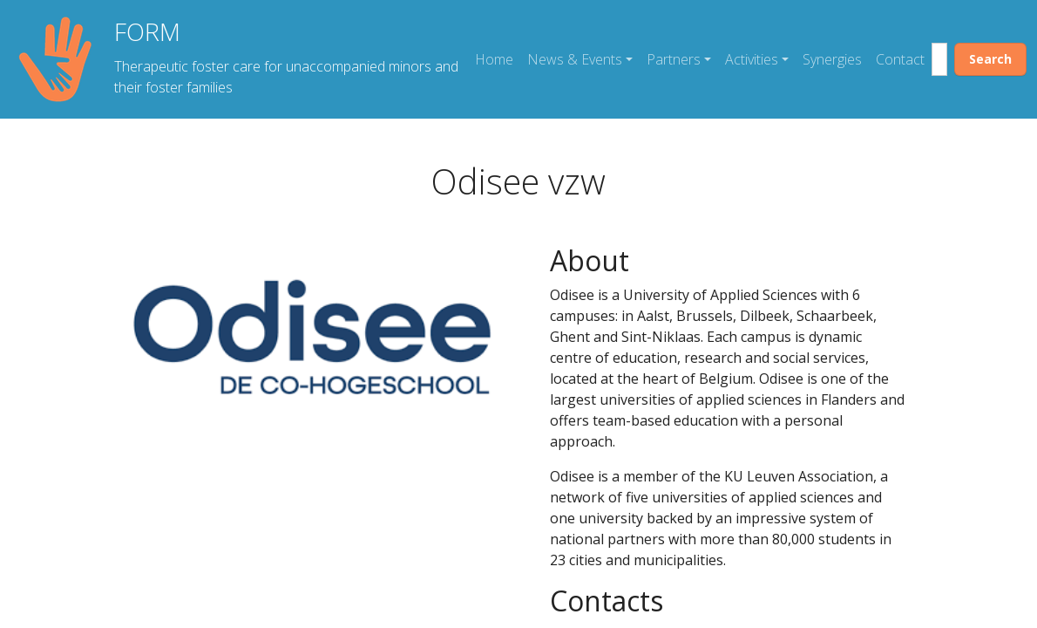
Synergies (832, 59)
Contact (900, 59)
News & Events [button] (574, 59)
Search (990, 59)
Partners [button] (674, 59)
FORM (147, 31)
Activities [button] (751, 59)
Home (494, 59)
